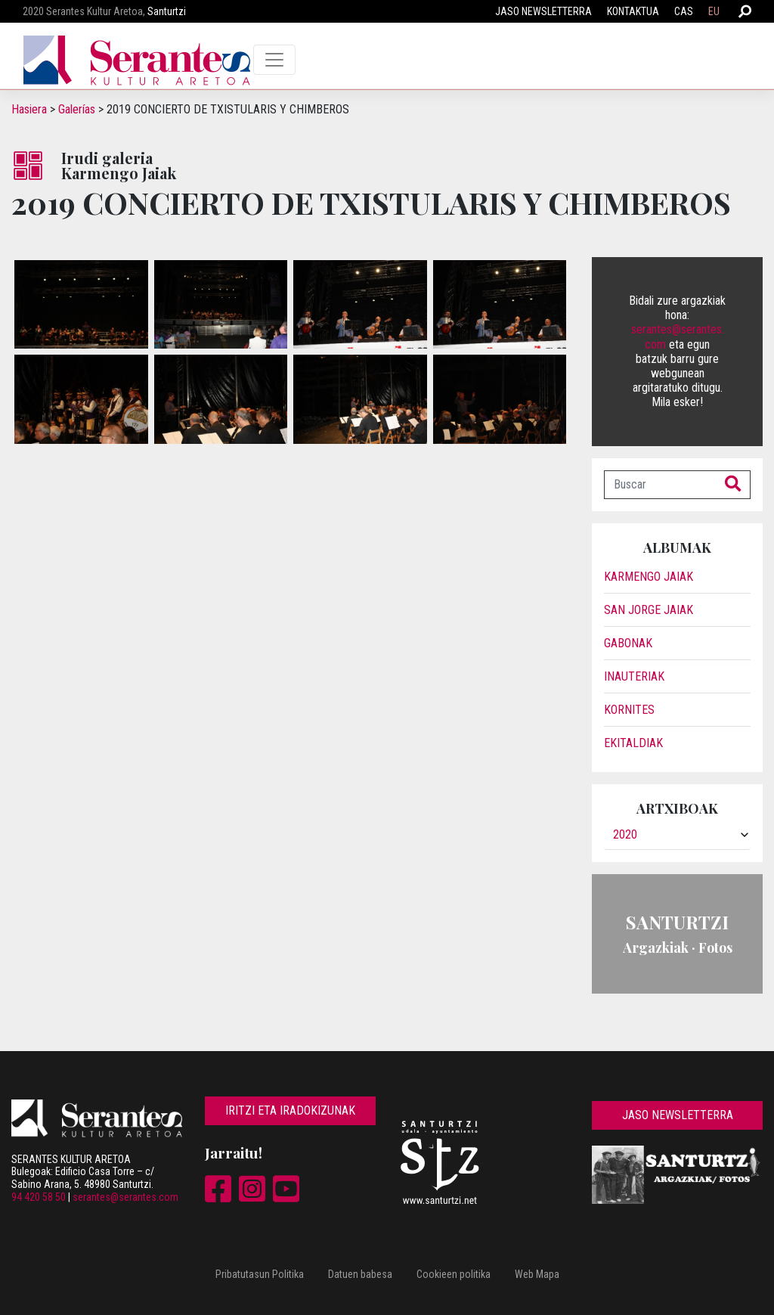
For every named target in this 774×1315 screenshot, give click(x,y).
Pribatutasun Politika (259, 1274)
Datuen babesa (360, 1274)
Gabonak (628, 643)
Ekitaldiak (633, 743)
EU (714, 11)
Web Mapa (537, 1274)
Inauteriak (634, 676)
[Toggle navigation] (274, 60)
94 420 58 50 (38, 1197)
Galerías (76, 109)
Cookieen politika (453, 1274)
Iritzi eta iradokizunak (290, 1110)
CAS (683, 11)
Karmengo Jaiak (648, 576)
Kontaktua (633, 11)
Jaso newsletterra (543, 11)
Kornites (629, 709)
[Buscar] (660, 484)
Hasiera (29, 109)
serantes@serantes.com (125, 1197)
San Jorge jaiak (648, 610)
